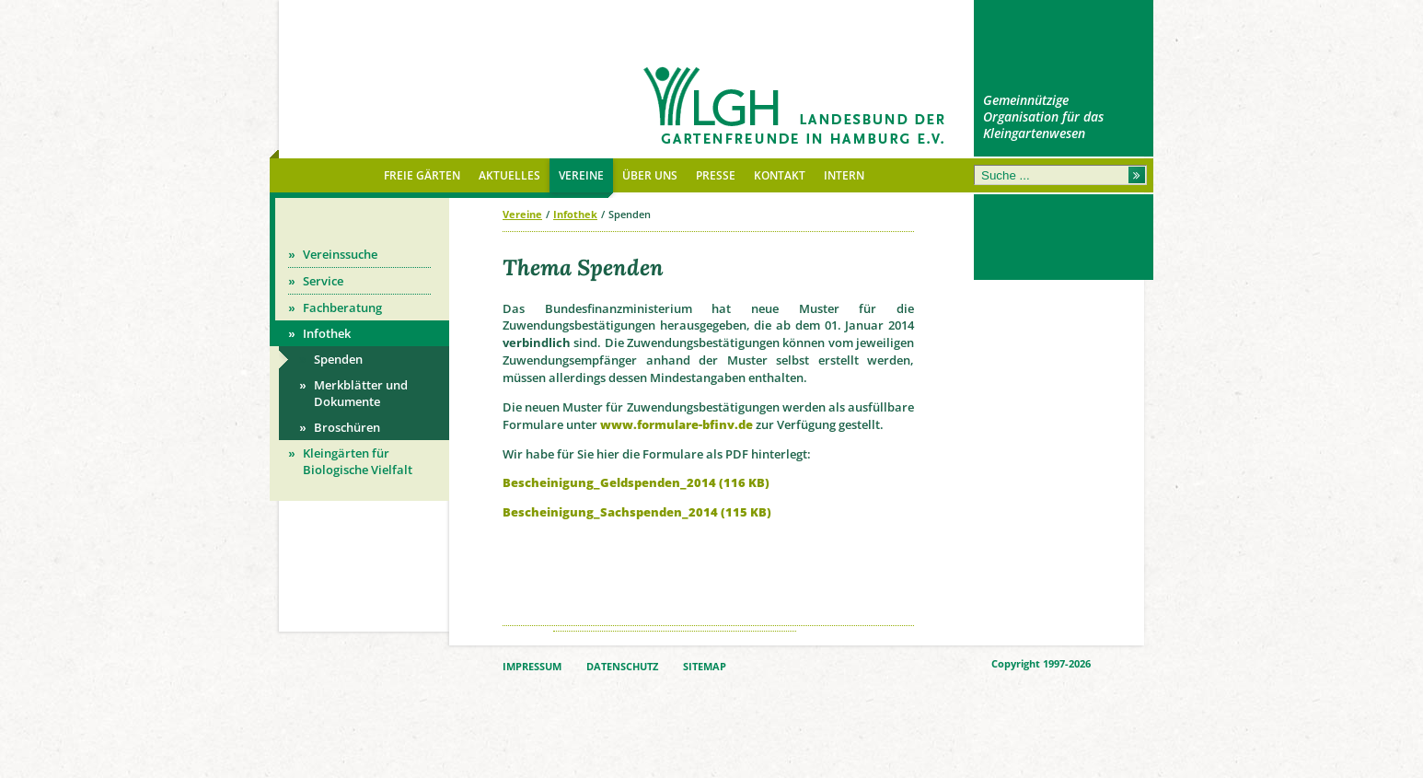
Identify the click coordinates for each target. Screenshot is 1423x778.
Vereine (522, 214)
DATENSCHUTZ (622, 666)
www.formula (643, 424)
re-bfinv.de (719, 424)
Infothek (575, 214)
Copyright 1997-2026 (1041, 663)
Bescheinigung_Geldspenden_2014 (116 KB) (636, 482)
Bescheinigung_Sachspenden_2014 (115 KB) (637, 512)
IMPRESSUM (532, 666)
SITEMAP (704, 666)
